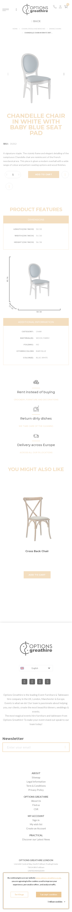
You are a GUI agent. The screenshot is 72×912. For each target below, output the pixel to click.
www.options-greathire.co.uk (48, 878)
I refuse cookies (56, 901)
